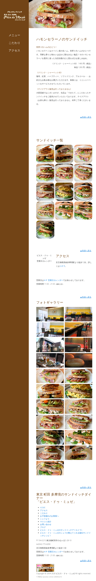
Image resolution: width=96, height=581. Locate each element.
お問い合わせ (45, 524)
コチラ (62, 266)
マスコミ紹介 (45, 521)
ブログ (43, 527)
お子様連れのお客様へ (49, 516)
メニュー (14, 35)
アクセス (14, 50)
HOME (42, 507)
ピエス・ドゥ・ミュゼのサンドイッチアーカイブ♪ (61, 530)
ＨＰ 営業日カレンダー (53, 280)
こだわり (14, 43)
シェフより (44, 519)
